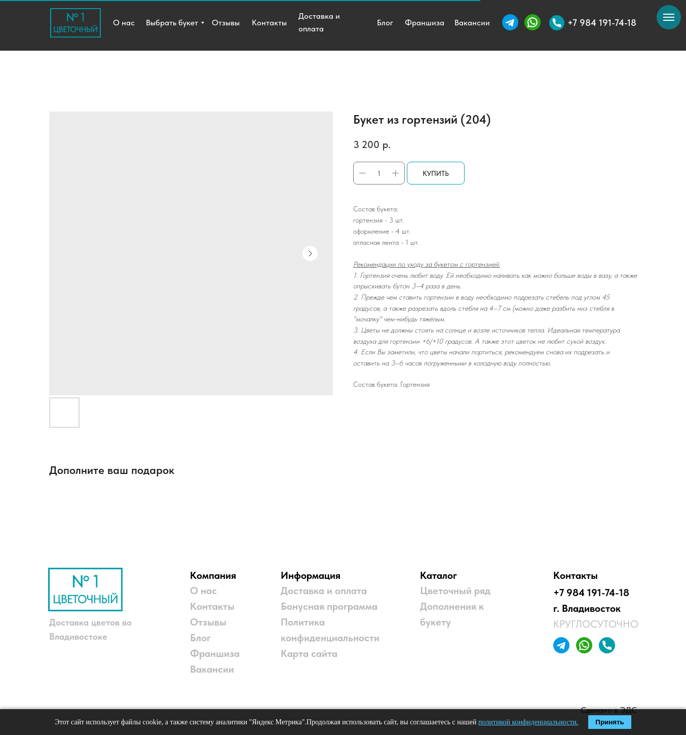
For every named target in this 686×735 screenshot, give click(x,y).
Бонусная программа (329, 606)
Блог (200, 638)
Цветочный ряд (455, 590)
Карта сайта (309, 653)
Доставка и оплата (324, 590)
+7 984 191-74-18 (591, 592)
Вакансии (212, 669)
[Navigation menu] (668, 17)
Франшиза (215, 653)
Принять (609, 722)
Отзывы (208, 622)
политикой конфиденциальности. (528, 722)
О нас (203, 590)
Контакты (212, 606)
